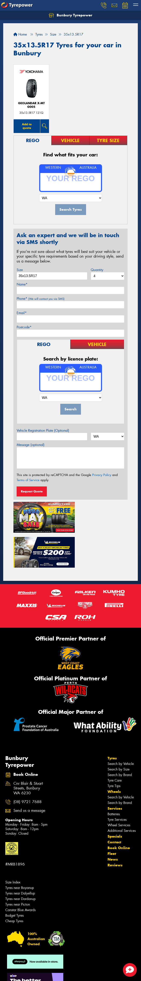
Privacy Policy (101, 475)
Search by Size (118, 731)
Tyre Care (115, 742)
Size (20, 270)
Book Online (119, 810)
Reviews (115, 827)
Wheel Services (119, 787)
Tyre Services (117, 781)
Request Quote (32, 491)
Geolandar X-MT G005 (31, 105)
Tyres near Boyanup (19, 850)
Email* (22, 313)
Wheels (114, 753)
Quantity (97, 270)
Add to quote (27, 126)
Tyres (112, 720)
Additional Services (122, 793)
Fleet (112, 815)
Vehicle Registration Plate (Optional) (43, 430)
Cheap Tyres (14, 883)
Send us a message (29, 772)
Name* (22, 284)
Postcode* (24, 327)
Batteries (114, 776)
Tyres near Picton (17, 866)
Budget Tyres (14, 877)
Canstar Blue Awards (20, 872)
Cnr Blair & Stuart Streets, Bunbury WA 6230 (28, 750)
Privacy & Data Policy (30, 970)
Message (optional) (31, 445)
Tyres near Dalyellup (20, 855)
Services (115, 770)
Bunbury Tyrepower (70, 15)
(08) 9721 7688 (27, 763)
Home (20, 34)
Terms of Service (28, 480)
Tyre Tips (114, 748)
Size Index (12, 844)
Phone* (41, 298)
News (113, 821)
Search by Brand (120, 737)
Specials (115, 798)
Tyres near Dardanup (20, 861)
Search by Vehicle (121, 726)
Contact (114, 804)
